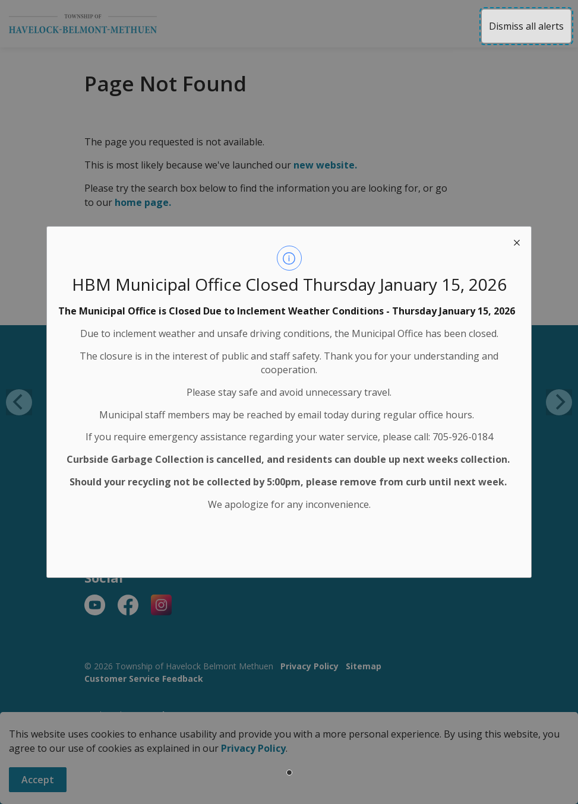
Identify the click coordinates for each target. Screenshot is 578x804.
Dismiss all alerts (526, 26)
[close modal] (517, 241)
